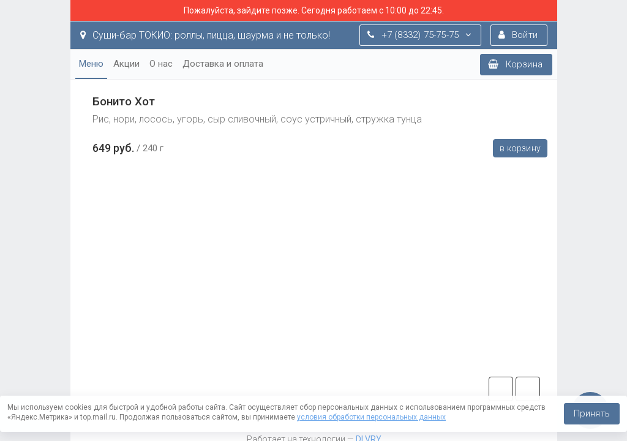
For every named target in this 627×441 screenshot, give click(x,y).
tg (501, 389)
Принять (592, 413)
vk (528, 389)
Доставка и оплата (222, 63)
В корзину (520, 148)
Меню (91, 63)
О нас (161, 63)
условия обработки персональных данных (371, 417)
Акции (126, 63)
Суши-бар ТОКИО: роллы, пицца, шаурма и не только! (205, 35)
